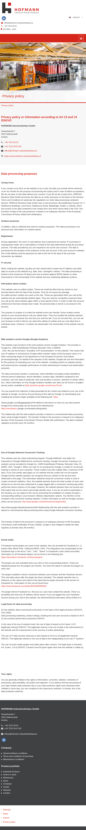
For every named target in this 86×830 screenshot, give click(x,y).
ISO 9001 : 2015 (9, 29)
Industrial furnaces (11, 772)
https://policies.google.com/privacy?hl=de (43, 385)
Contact (6, 793)
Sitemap (6, 810)
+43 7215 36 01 (10, 26)
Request (7, 790)
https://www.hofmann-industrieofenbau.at (22, 156)
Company (7, 784)
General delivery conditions (15, 753)
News (5, 781)
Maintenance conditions (13, 759)
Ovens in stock (9, 774)
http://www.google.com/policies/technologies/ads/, (44, 502)
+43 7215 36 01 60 (12, 146)
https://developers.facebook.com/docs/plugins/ (22, 557)
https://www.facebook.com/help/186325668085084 (23, 586)
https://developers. (9, 408)
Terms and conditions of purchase (18, 756)
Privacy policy (7, 105)
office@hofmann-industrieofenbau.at (18, 23)
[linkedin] (4, 18)
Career (6, 787)
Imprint (6, 818)
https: (55, 397)
